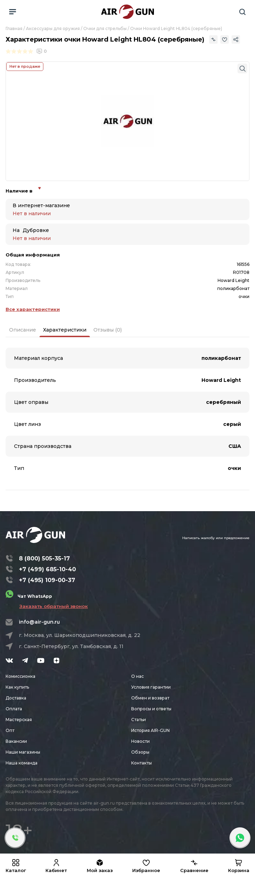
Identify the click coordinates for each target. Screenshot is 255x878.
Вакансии (16, 741)
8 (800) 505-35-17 (44, 558)
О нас (137, 676)
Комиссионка (20, 676)
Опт (10, 730)
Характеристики (64, 330)
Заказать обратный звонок (53, 606)
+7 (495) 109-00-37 (47, 580)
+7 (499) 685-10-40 (47, 569)
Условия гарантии (151, 687)
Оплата (14, 708)
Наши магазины (23, 752)
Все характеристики (33, 309)
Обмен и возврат (150, 698)
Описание (22, 330)
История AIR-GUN (150, 730)
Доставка (16, 698)
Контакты (141, 762)
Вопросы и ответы (151, 708)
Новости (140, 741)
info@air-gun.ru (39, 622)
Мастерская (19, 719)
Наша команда (21, 762)
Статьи (138, 719)
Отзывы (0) (107, 330)
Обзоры (140, 752)
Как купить (17, 687)
